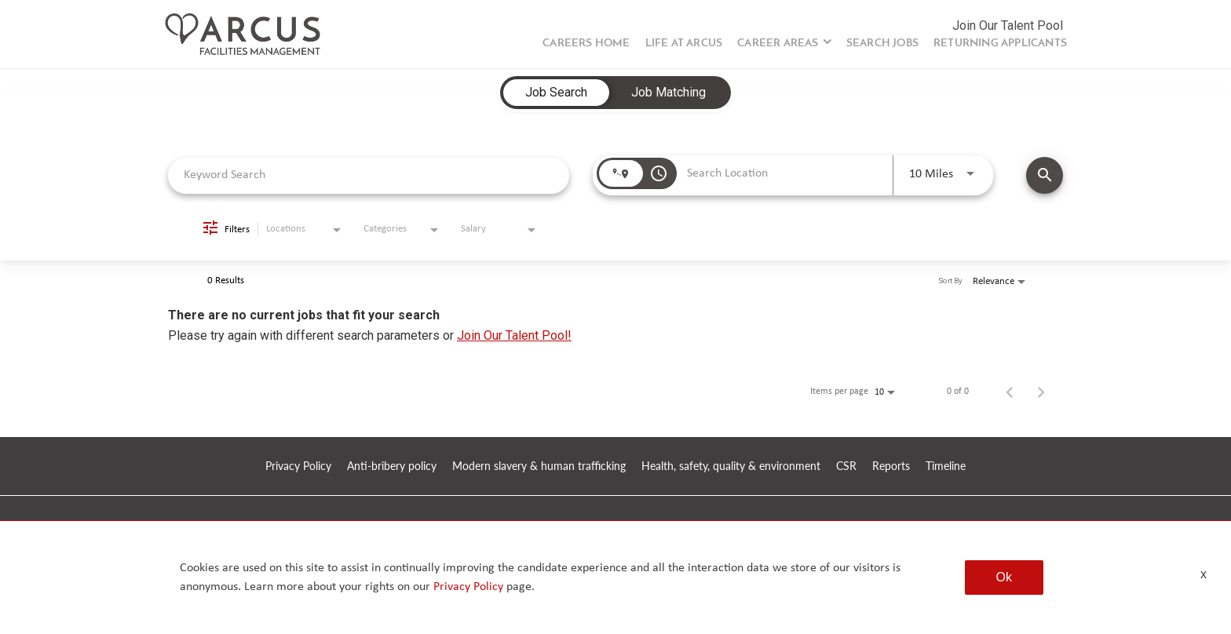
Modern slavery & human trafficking (539, 466)
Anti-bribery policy (392, 466)
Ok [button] (1004, 577)
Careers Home (586, 43)
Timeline (946, 466)
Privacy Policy (298, 466)
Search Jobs (882, 43)
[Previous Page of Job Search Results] (1009, 391)
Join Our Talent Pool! (514, 335)
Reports (891, 466)
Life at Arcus (684, 43)
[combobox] (368, 175)
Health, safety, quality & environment (730, 466)
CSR (846, 466)
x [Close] (1203, 574)
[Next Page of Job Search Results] (1041, 391)
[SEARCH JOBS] (1044, 175)
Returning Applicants (1000, 43)
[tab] (556, 92)
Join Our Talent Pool (1007, 25)
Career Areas (777, 43)
